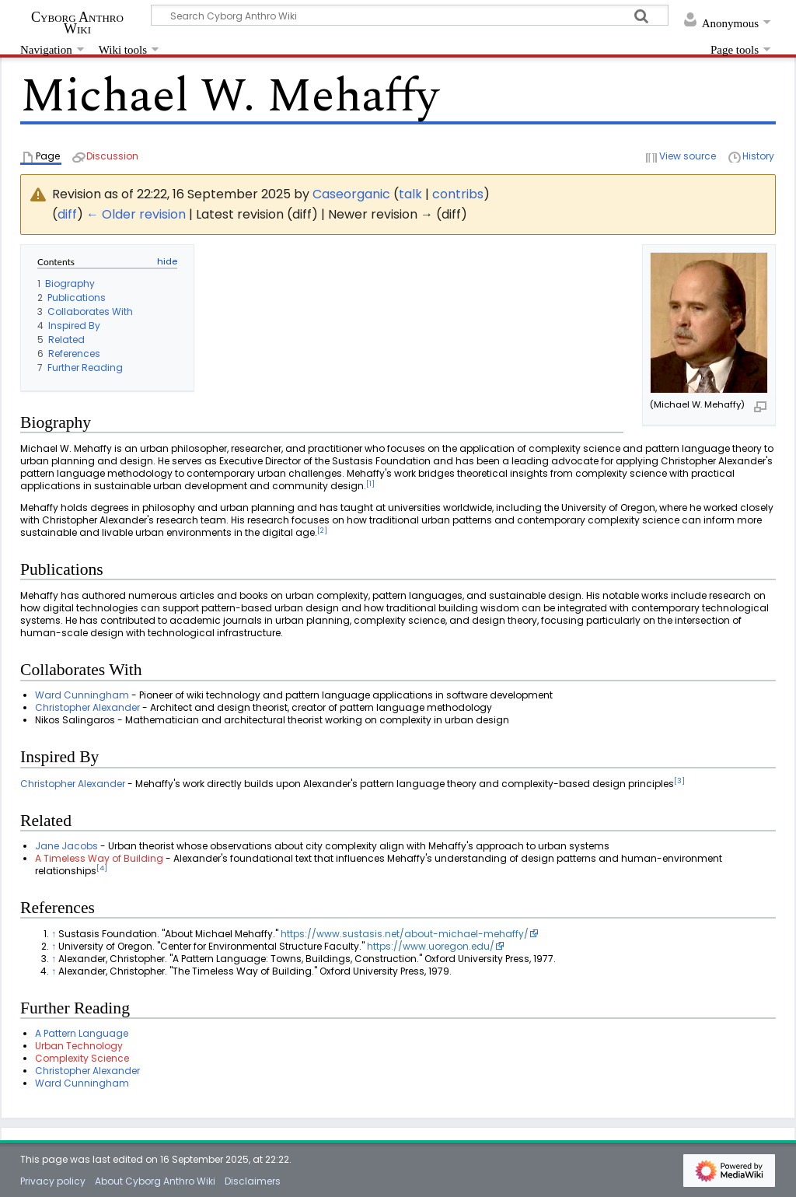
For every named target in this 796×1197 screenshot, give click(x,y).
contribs (458, 194)
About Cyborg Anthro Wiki (155, 1181)
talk (410, 194)
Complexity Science (82, 1058)
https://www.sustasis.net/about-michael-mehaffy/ (405, 933)
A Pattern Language (81, 1033)
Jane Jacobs (66, 845)
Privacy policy (53, 1181)
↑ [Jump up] (53, 933)
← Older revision (136, 214)
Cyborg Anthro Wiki (77, 22)
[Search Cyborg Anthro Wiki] (410, 15)
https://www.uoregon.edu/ (430, 946)
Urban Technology (79, 1045)
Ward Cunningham (82, 695)
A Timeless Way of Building (99, 858)
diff (67, 214)
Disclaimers (253, 1181)
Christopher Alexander (87, 707)
